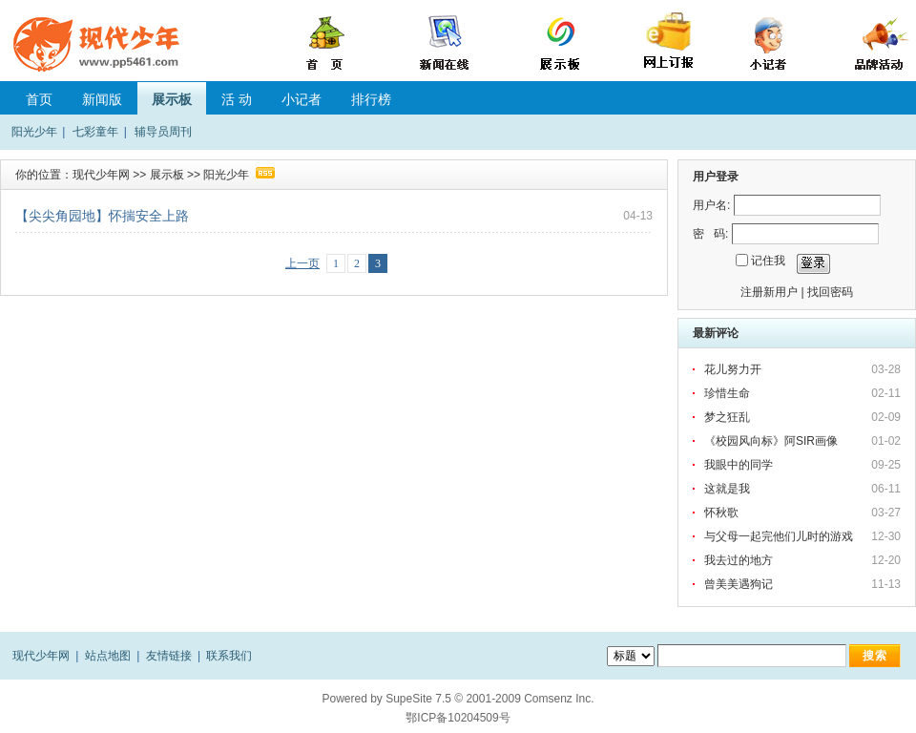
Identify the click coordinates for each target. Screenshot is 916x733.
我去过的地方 (738, 560)
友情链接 (169, 655)
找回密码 (830, 292)
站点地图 (108, 655)
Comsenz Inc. (558, 698)
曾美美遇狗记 (738, 584)
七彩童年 (95, 131)
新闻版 (102, 99)
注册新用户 (769, 292)
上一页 (302, 263)
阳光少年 (34, 131)
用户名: (711, 205)
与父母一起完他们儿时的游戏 (778, 536)
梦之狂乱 (727, 417)
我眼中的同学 (738, 464)
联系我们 (229, 655)
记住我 (768, 260)
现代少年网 (101, 174)
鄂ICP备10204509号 (458, 717)
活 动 (236, 99)
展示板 (172, 99)
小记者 (301, 99)
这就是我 (727, 488)
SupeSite (408, 698)
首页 (39, 99)
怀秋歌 (721, 512)
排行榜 (371, 99)
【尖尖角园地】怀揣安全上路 (102, 215)
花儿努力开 (732, 369)
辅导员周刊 (163, 131)
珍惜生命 (727, 393)
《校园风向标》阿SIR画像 (771, 441)
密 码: (710, 234)
